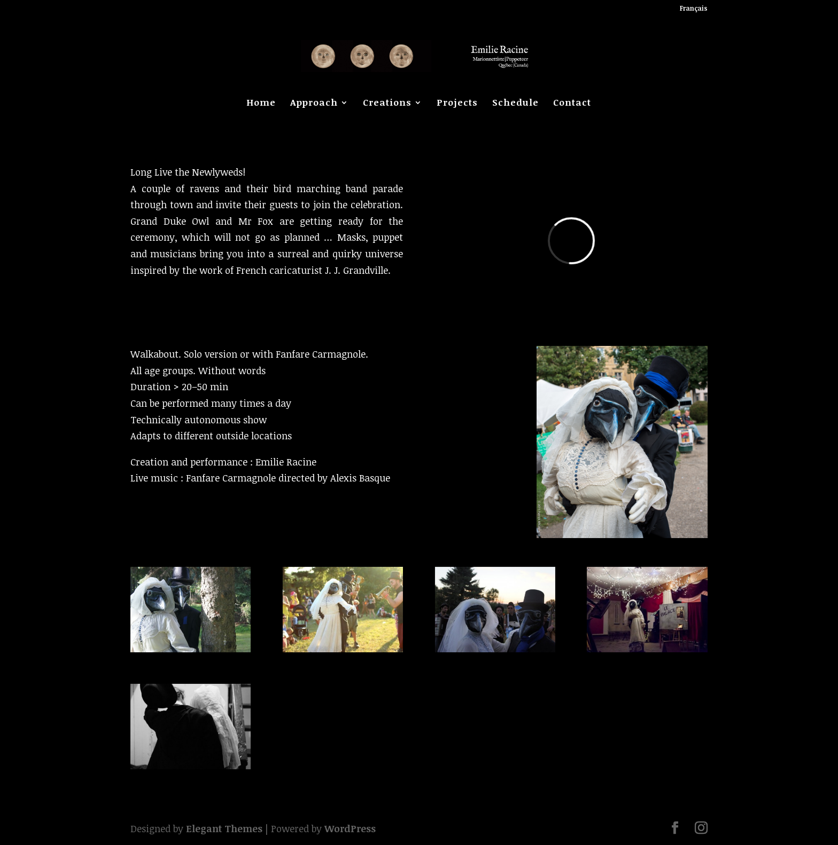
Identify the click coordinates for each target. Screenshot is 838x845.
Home (261, 103)
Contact (572, 103)
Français (694, 8)
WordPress (350, 828)
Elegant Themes (224, 828)
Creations (387, 103)
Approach (314, 103)
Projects (457, 103)
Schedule (515, 103)
